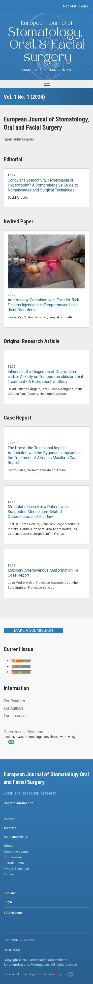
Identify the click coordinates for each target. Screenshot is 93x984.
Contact (9, 874)
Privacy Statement (16, 868)
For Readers (14, 701)
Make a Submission (33, 630)
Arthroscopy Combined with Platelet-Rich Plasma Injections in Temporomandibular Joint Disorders (43, 305)
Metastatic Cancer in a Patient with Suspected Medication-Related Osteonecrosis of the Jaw (38, 511)
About (8, 845)
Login (83, 6)
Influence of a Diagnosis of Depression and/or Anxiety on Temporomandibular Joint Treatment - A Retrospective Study (45, 376)
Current (9, 819)
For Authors (14, 708)
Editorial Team (14, 863)
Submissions (13, 857)
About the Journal (16, 851)
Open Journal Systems (23, 731)
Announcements (16, 837)
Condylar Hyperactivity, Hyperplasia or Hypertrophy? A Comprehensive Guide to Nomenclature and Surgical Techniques (43, 185)
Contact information (18, 803)
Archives (10, 828)
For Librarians (16, 715)
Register (69, 6)
